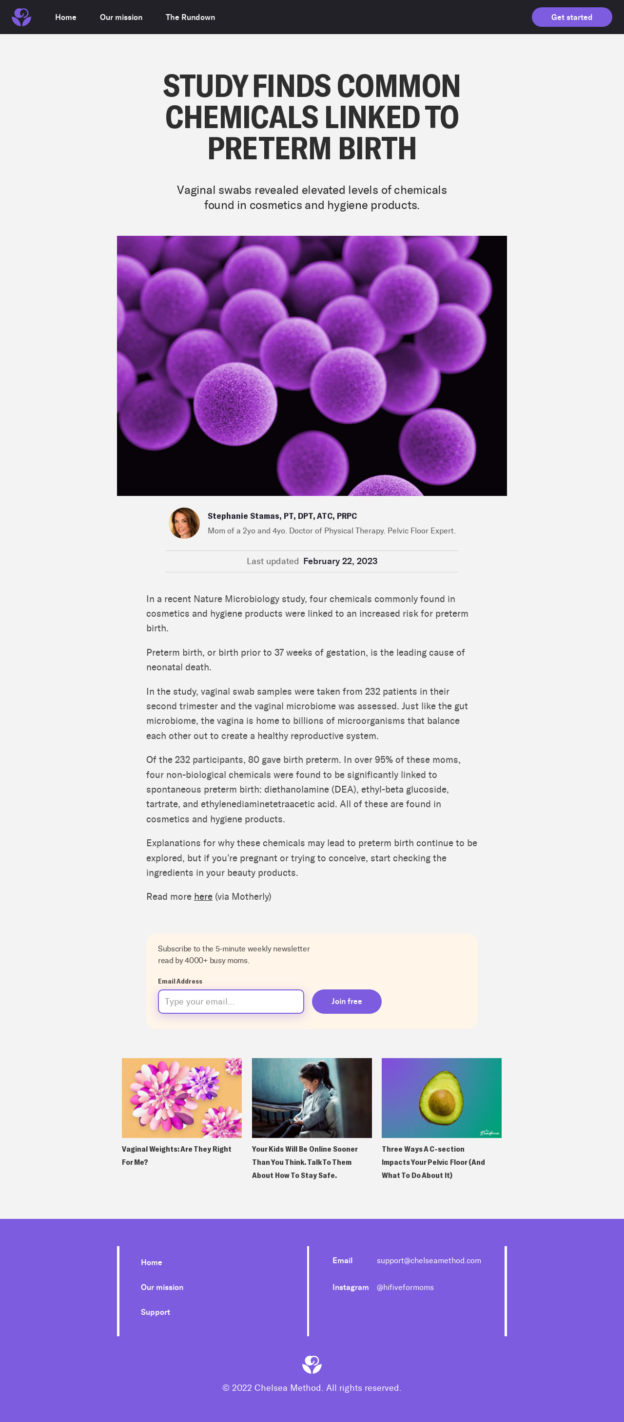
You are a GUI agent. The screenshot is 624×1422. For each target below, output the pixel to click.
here (203, 896)
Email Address (180, 981)
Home (151, 1262)
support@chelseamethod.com (429, 1260)
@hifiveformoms (405, 1287)
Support (155, 1312)
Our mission (162, 1287)
